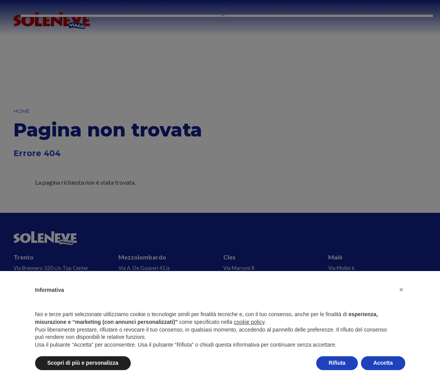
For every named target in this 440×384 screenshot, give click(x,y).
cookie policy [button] (249, 322)
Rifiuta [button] (337, 363)
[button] (401, 289)
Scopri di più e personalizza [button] (82, 363)
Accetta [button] (383, 363)
